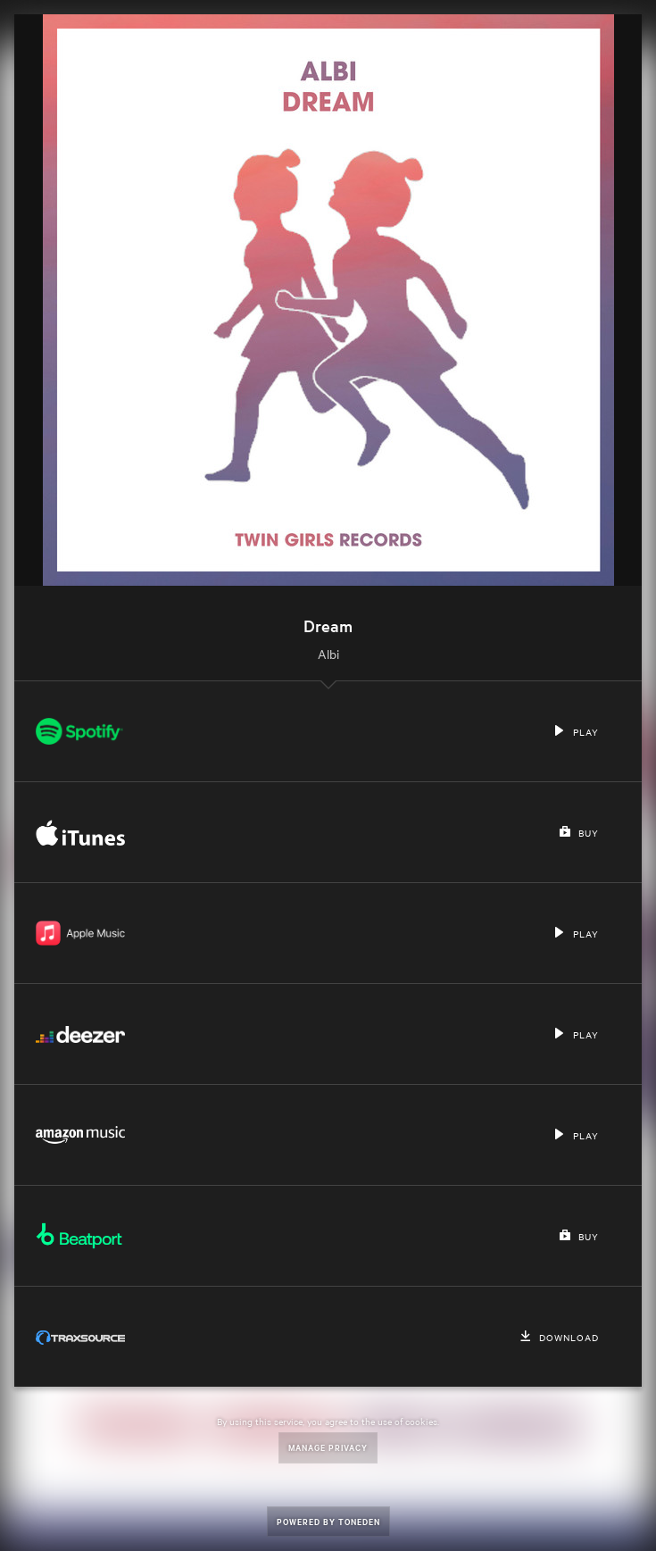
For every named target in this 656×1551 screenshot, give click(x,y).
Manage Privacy (328, 1447)
